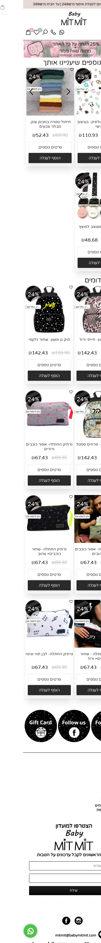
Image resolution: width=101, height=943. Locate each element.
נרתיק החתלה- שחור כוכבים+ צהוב (26, 551)
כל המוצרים (89, 778)
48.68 (68, 240)
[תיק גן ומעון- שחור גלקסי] (26, 332)
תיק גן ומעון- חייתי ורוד (75, 339)
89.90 (38, 457)
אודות (94, 773)
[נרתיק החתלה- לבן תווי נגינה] (26, 646)
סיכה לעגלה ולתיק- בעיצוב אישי (76, 124)
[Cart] (5, 33)
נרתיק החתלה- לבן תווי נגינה (26, 654)
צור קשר (92, 782)
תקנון (94, 814)
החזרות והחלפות (85, 810)
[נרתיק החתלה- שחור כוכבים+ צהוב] (26, 542)
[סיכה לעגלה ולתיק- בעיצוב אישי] (76, 115)
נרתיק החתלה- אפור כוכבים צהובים (75, 551)
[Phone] (30, 33)
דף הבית (91, 769)
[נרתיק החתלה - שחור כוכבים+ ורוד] (75, 646)
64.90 (88, 240)
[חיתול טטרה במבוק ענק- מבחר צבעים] (27, 114)
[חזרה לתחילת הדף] (92, 936)
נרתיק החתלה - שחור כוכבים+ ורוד (75, 656)
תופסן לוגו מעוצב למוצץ (76, 226)
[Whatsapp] (38, 33)
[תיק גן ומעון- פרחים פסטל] (75, 437)
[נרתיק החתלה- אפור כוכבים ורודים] (26, 437)
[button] (75, 158)
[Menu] (92, 34)
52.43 (19, 135)
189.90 (88, 353)
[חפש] (22, 33)
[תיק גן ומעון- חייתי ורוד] (75, 332)
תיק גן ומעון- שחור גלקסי (26, 339)
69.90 (39, 135)
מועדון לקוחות (88, 786)
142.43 (66, 353)
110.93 (67, 135)
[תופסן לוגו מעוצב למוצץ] (76, 219)
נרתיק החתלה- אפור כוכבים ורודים (26, 446)
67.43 (18, 458)
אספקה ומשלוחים (85, 806)
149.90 (89, 135)
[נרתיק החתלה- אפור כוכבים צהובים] (75, 542)
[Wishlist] (13, 33)
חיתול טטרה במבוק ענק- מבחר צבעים (27, 124)
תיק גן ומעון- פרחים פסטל (75, 444)
